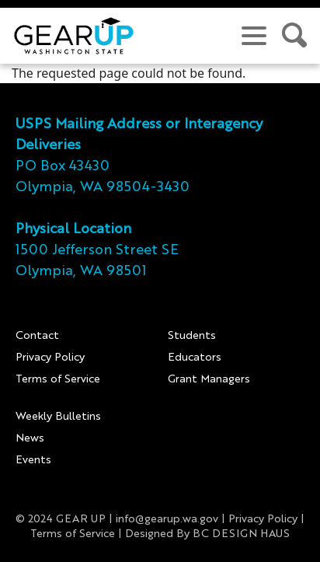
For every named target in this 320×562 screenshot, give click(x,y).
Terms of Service (58, 379)
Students (192, 335)
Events (33, 460)
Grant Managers (209, 379)
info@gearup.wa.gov (167, 519)
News (30, 438)
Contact (37, 335)
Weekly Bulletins (58, 416)
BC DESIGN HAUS (241, 534)
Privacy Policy (50, 357)
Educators (194, 357)
